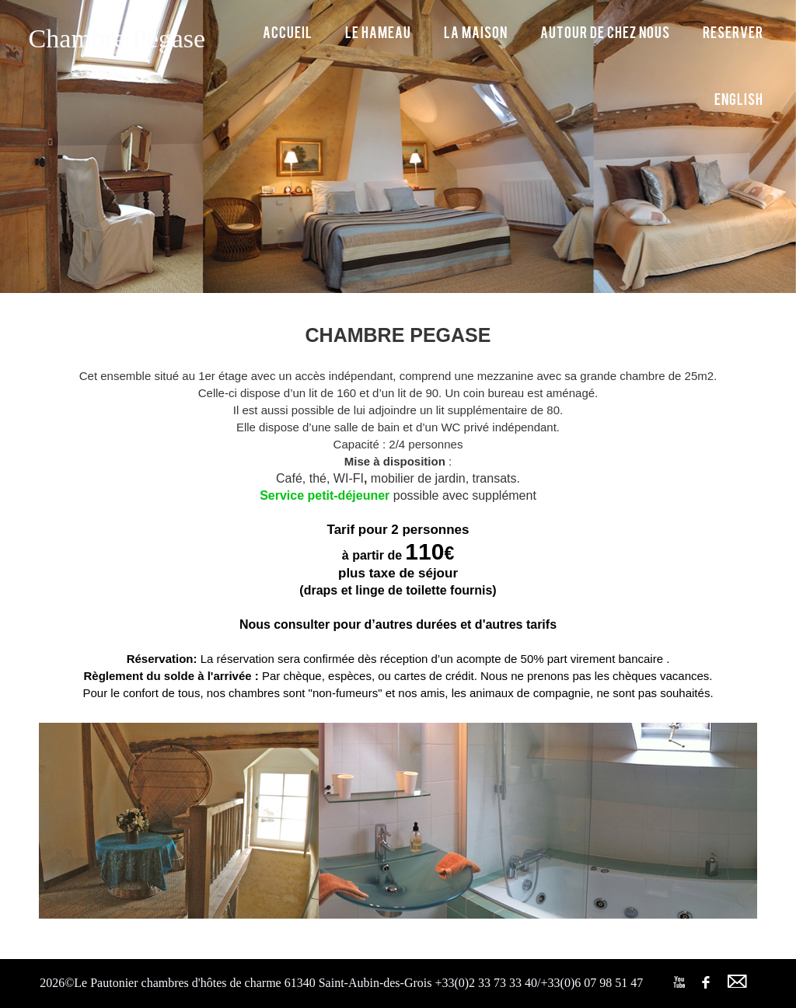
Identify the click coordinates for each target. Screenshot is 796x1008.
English (738, 98)
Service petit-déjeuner (324, 495)
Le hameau (378, 31)
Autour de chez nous (605, 31)
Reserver (733, 31)
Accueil (287, 31)
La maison (476, 31)
